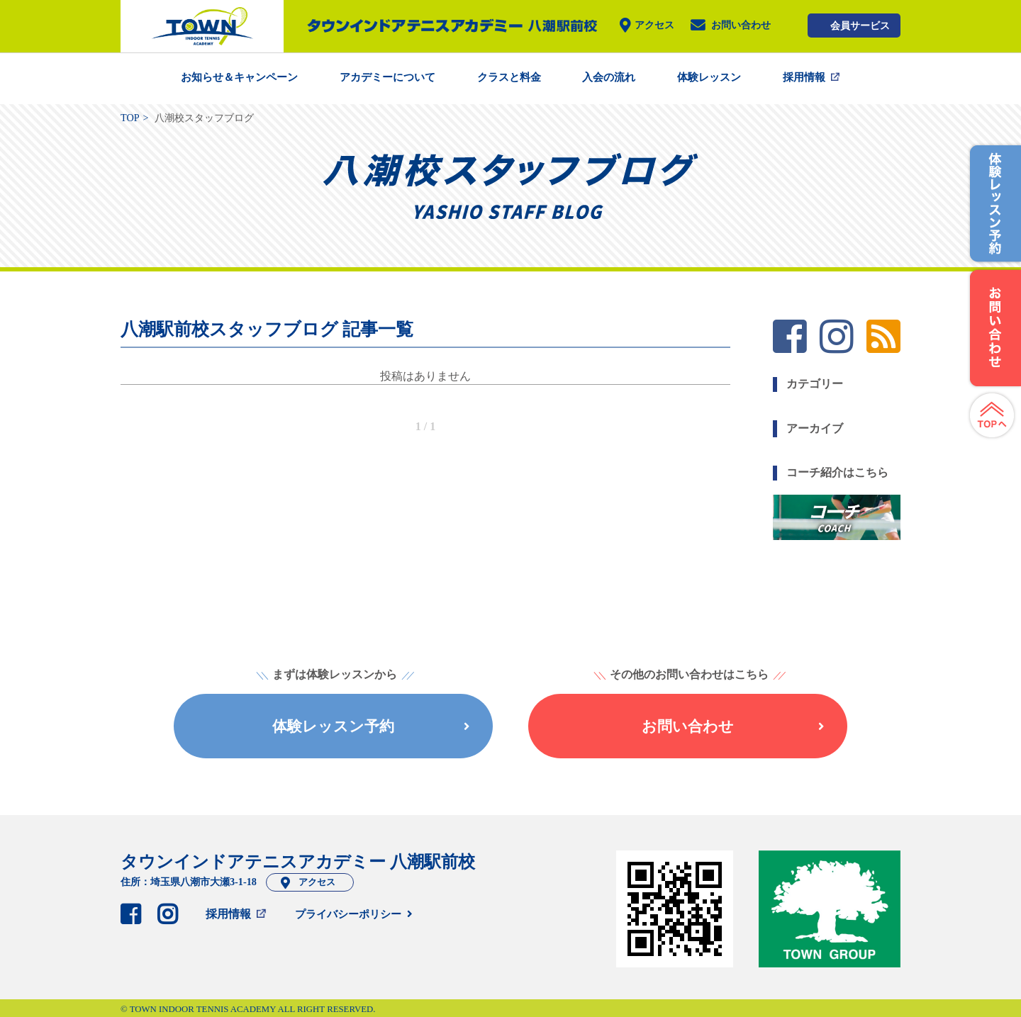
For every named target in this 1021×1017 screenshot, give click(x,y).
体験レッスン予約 (370, 726)
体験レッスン (709, 77)
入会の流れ (608, 77)
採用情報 (804, 77)
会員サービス (860, 25)
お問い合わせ (741, 25)
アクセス (654, 25)
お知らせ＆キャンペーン (239, 77)
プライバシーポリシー (348, 914)
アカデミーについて (387, 77)
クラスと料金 (509, 77)
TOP (130, 117)
